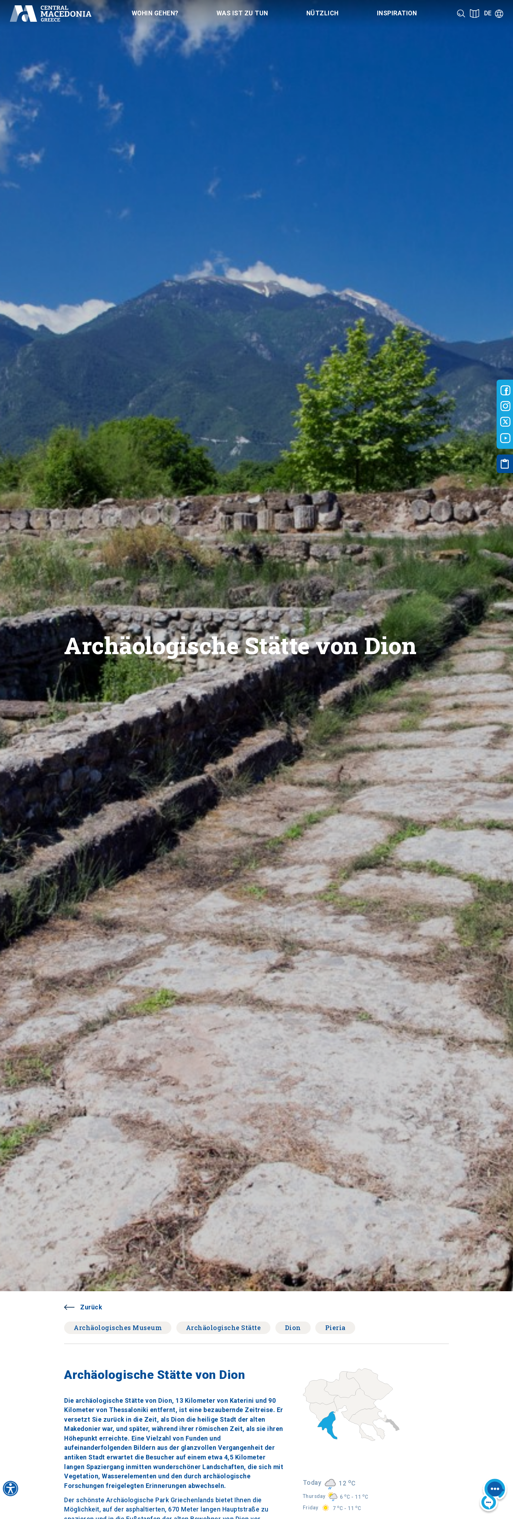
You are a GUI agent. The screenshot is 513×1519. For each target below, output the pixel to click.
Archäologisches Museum (118, 1327)
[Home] (51, 13)
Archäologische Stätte (223, 1327)
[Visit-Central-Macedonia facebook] (505, 390)
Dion (293, 1327)
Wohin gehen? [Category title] (155, 13)
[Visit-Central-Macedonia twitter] (505, 422)
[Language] (493, 13)
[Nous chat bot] (493, 1495)
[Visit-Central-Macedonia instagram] (505, 406)
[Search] (461, 13)
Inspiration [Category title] (397, 13)
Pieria (335, 1327)
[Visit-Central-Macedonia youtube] (505, 438)
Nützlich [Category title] (322, 13)
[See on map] (474, 13)
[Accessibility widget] (10, 1488)
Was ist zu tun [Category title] (242, 13)
